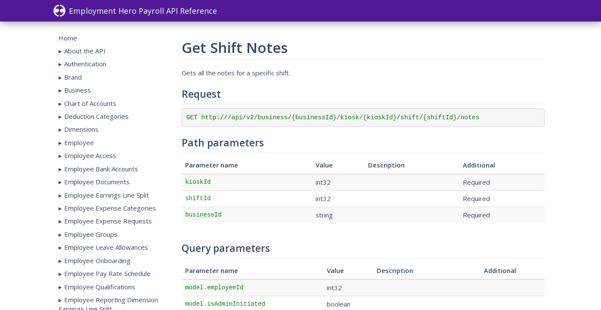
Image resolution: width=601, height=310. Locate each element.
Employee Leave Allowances (106, 247)
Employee (79, 142)
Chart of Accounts (90, 103)
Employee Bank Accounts (101, 168)
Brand (73, 77)
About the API (84, 50)
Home (68, 38)
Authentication (85, 63)
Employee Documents (97, 181)
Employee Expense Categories (110, 208)
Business (77, 90)
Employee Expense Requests (108, 221)
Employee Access (90, 155)
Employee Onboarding (97, 260)
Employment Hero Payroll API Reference (135, 11)
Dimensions (81, 129)
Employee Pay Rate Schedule (107, 273)
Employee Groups (91, 234)
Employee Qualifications (99, 286)
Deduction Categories (96, 116)
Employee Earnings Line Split (106, 195)
